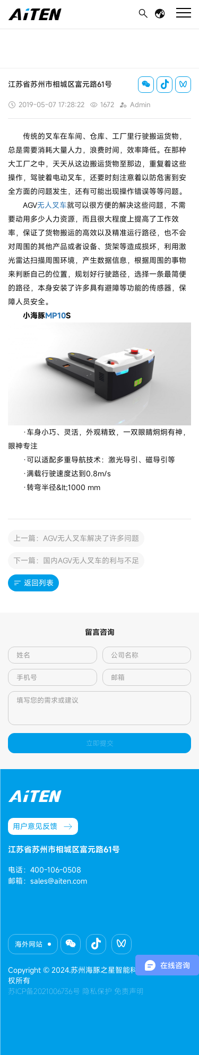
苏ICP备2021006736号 (44, 991)
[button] (70, 944)
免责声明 (129, 991)
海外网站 (28, 944)
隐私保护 (97, 991)
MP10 (55, 315)
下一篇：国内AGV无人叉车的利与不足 (76, 560)
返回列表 (33, 582)
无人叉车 (52, 205)
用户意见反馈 (43, 826)
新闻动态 (42, 37)
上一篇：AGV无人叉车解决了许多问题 (76, 538)
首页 (14, 37)
